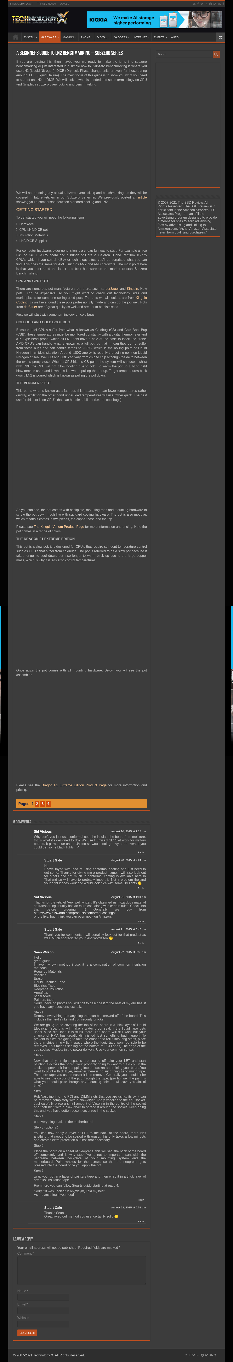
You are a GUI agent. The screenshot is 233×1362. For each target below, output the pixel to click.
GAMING (68, 37)
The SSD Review (46, 3)
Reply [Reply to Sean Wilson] (141, 1199)
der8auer (112, 288)
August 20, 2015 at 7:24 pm (128, 860)
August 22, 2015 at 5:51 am (128, 1207)
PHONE (85, 37)
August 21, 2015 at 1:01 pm (128, 897)
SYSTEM (29, 37)
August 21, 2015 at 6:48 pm (128, 929)
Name (22, 1291)
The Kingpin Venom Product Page (59, 526)
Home (15, 36)
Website (23, 1318)
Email (22, 1304)
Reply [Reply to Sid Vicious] (141, 852)
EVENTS (159, 37)
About (63, 3)
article (142, 197)
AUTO (175, 37)
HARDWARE (48, 37)
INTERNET (140, 37)
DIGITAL (102, 37)
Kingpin (132, 288)
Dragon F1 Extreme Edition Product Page (74, 785)
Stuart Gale (53, 860)
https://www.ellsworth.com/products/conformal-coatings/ (75, 913)
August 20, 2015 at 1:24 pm (128, 831)
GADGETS (120, 37)
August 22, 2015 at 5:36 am (128, 952)
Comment (25, 1253)
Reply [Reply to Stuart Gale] (141, 888)
